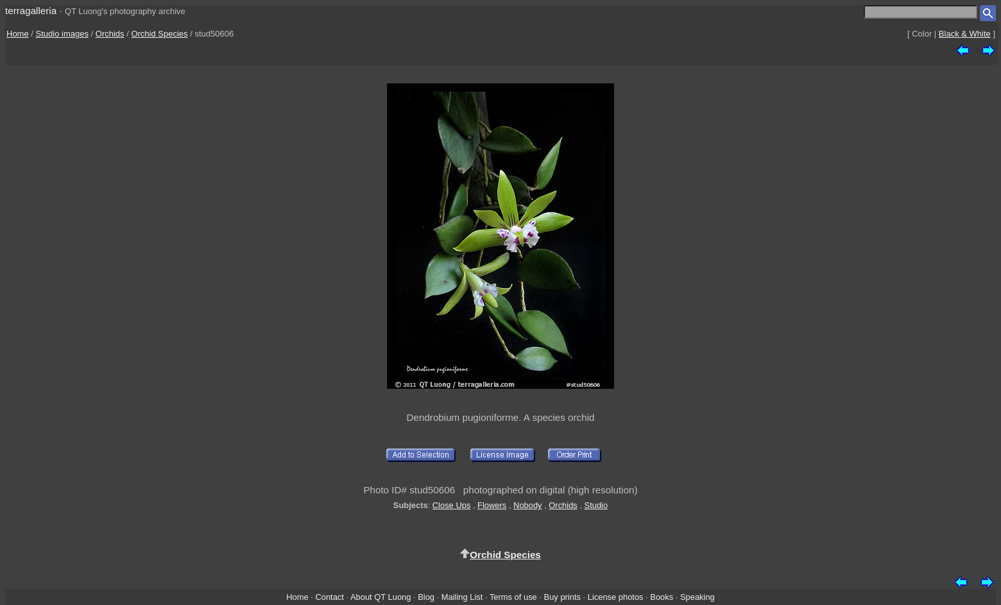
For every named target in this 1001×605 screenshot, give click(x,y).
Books (661, 597)
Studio (596, 505)
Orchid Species (159, 33)
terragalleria (30, 10)
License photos (616, 597)
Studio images (62, 33)
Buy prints (562, 597)
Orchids (110, 33)
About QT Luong (380, 597)
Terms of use (513, 597)
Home (17, 33)
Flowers (491, 505)
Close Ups (451, 505)
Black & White (965, 33)
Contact (329, 597)
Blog (426, 597)
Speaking (697, 597)
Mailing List (462, 597)
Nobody (527, 505)
